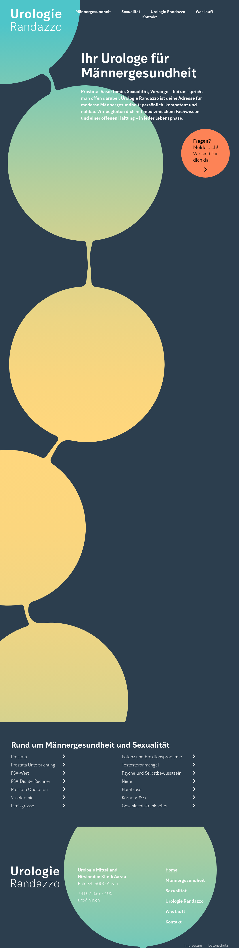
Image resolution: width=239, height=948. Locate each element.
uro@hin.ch (89, 900)
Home (171, 869)
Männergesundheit (93, 11)
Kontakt (149, 16)
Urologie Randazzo (168, 11)
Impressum (193, 945)
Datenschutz (218, 945)
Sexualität (130, 11)
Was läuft (204, 11)
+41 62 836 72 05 (95, 893)
